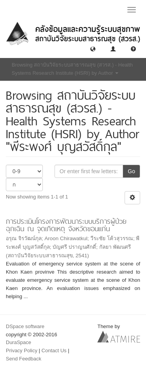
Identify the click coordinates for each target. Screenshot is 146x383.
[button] (93, 48)
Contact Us (54, 350)
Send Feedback (23, 359)
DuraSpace (18, 342)
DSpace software (25, 326)
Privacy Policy (21, 350)
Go (131, 171)
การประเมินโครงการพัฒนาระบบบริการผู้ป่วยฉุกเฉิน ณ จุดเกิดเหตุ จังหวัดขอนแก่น (66, 225)
